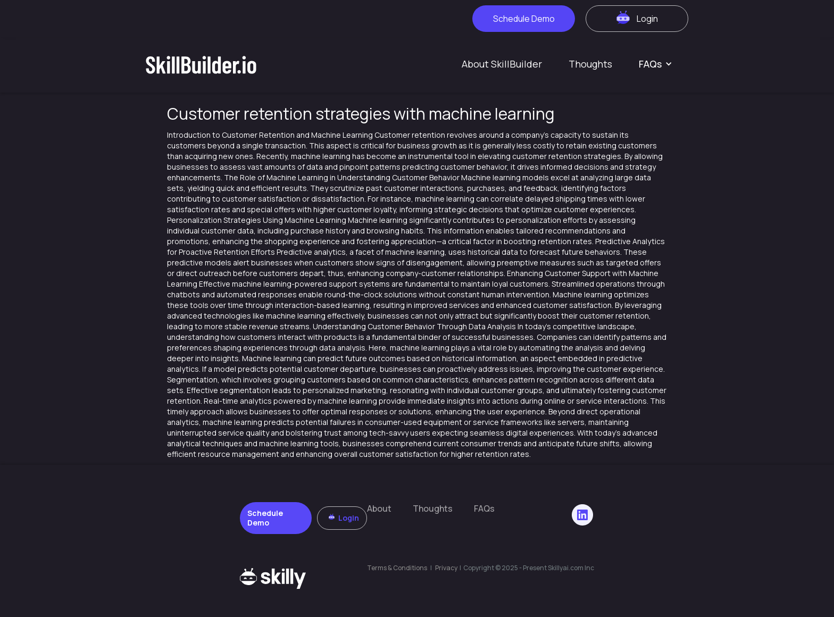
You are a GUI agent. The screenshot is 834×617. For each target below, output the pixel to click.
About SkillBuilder (502, 63)
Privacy (446, 567)
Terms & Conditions (397, 567)
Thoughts (590, 63)
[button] (655, 64)
